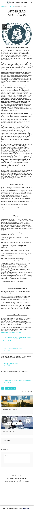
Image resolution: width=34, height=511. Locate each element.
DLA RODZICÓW (10, 6)
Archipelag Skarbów (10, 388)
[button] (1, 2)
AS (2, 388)
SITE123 (16, 481)
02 (4, 419)
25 (4, 398)
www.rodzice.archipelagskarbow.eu (11, 332)
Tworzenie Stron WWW (23, 481)
